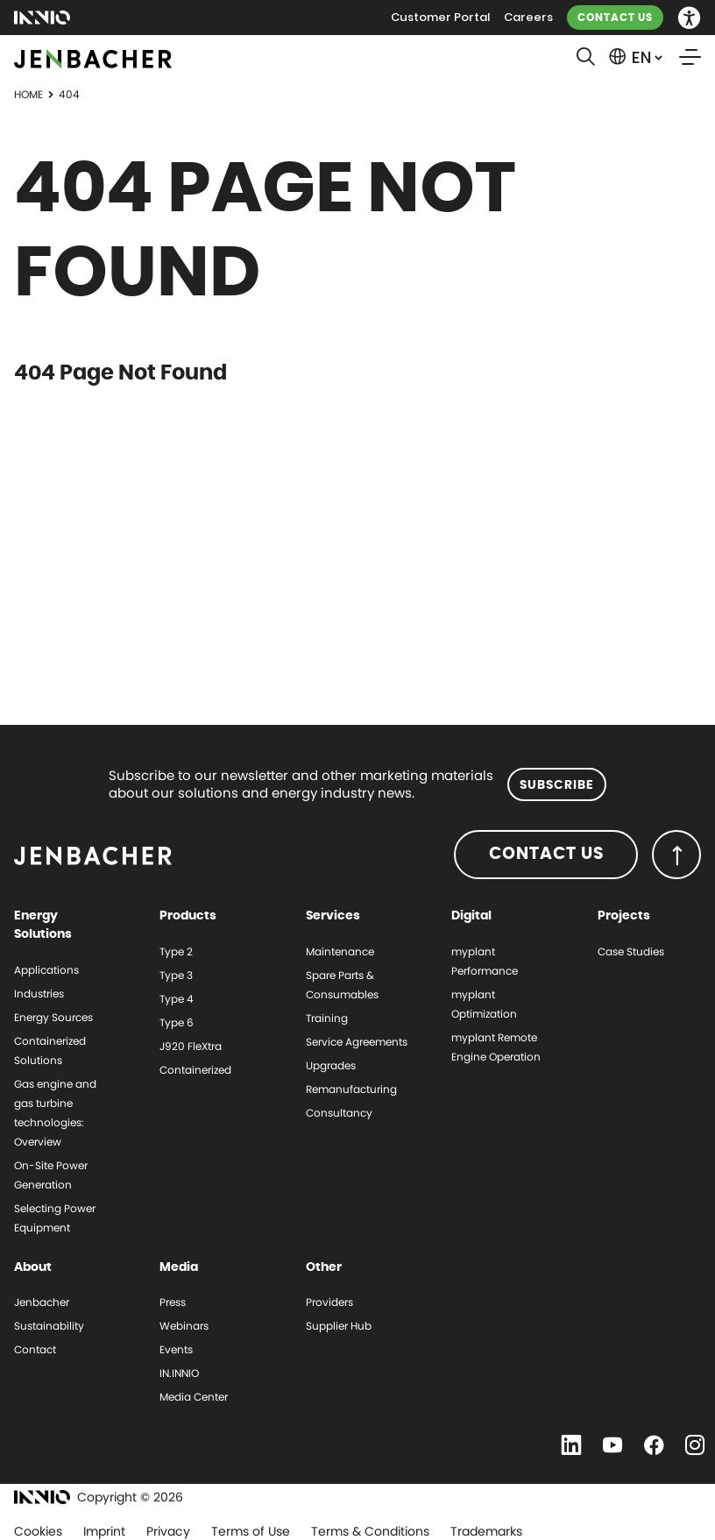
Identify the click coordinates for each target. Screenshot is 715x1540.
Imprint (104, 1531)
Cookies (38, 1531)
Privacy (168, 1531)
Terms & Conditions (370, 1531)
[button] (689, 18)
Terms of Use (250, 1531)
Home (28, 94)
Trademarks (486, 1531)
